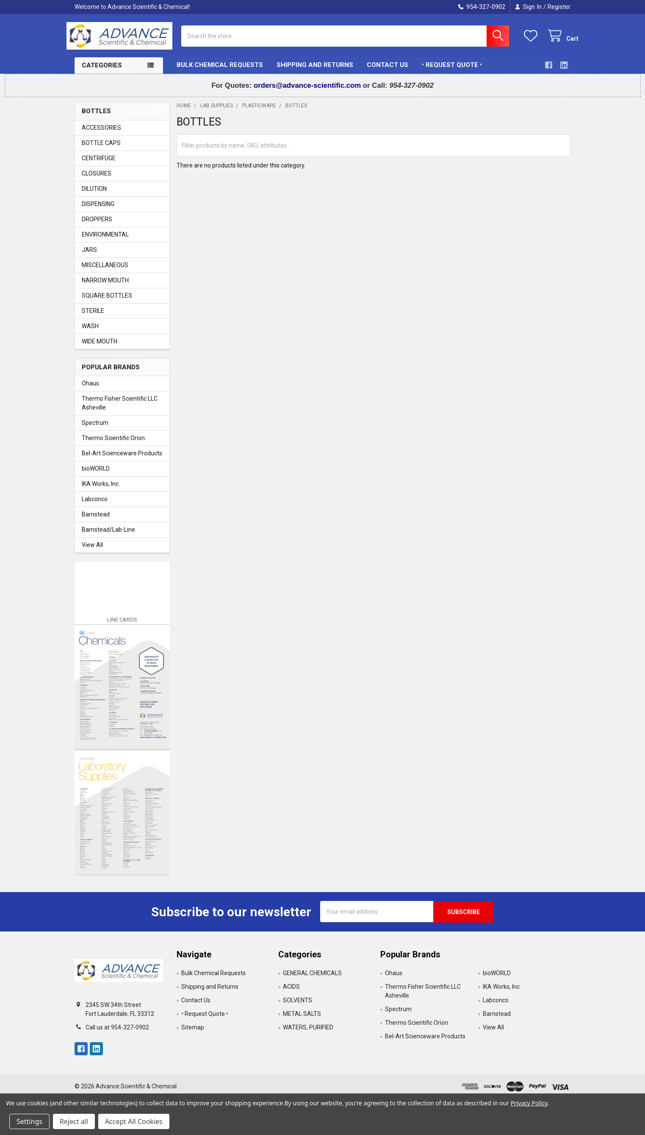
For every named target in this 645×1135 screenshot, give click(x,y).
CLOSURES (96, 179)
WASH (90, 332)
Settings (29, 1121)
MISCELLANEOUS (105, 271)
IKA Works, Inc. (101, 490)
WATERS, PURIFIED (308, 1033)
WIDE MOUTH (99, 347)
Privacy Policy (529, 1103)
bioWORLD (96, 474)
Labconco (95, 505)
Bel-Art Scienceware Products (122, 459)
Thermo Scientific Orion (113, 444)
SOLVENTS (297, 1006)
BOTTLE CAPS (101, 148)
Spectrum (95, 429)
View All (92, 551)
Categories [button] (102, 71)
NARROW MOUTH (105, 286)
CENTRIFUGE (99, 164)
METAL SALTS (302, 1019)
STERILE (93, 316)
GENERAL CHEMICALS (312, 979)
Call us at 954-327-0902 (117, 1033)
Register (559, 7)
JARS (89, 255)
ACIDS (291, 992)
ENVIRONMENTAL (105, 240)
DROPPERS (97, 225)
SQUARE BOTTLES (107, 301)
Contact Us (387, 71)
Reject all (74, 1121)
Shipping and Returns (315, 71)
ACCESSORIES (101, 133)
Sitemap (192, 1033)
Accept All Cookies (134, 1121)
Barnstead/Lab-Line (108, 536)
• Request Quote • (452, 71)
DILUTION (94, 194)
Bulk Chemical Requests (220, 71)
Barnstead (96, 520)
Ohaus (90, 389)
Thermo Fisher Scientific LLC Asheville (120, 409)
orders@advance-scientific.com (308, 91)
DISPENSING (98, 209)
